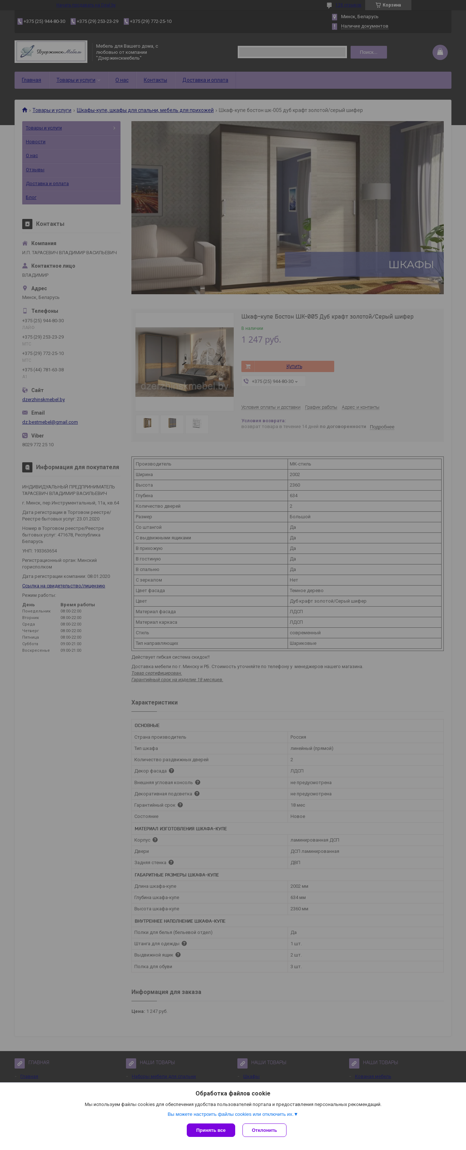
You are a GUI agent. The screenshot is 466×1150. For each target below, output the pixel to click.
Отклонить (264, 1130)
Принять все (211, 1130)
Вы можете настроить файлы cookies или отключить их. (230, 1114)
